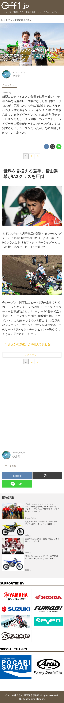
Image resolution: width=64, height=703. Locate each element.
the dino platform (35, 699)
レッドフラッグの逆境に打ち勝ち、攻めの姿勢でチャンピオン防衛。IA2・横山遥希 (31, 55)
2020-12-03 (18, 72)
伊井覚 (16, 75)
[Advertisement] (24, 390)
